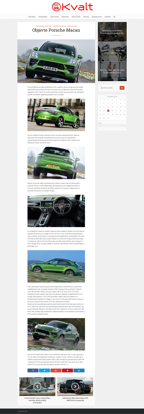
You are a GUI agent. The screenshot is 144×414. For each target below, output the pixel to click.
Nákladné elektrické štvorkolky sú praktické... (112, 31)
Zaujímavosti (97, 17)
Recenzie (65, 17)
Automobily (42, 17)
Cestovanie (54, 17)
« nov (99, 123)
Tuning (86, 17)
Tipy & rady (76, 17)
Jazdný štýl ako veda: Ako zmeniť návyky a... (112, 51)
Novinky (32, 17)
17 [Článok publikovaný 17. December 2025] (108, 111)
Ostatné (108, 17)
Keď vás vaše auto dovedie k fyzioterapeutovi (112, 71)
